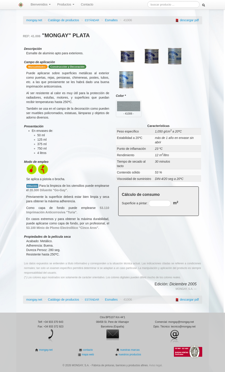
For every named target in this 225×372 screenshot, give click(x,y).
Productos (65, 4)
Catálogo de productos (63, 20)
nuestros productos (129, 354)
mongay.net (34, 20)
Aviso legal (155, 365)
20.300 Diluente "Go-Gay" (48, 190)
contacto (87, 349)
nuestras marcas (129, 349)
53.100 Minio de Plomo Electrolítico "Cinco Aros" (62, 228)
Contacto (87, 4)
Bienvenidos (41, 4)
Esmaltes (111, 20)
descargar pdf (189, 20)
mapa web (87, 354)
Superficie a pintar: (135, 203)
